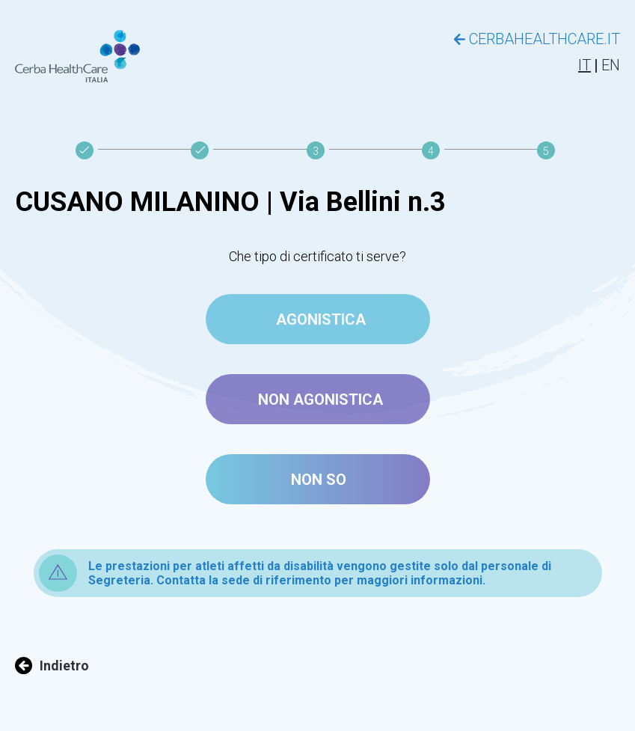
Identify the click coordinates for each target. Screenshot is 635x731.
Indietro (52, 665)
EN (610, 65)
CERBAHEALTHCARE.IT (537, 39)
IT (584, 65)
